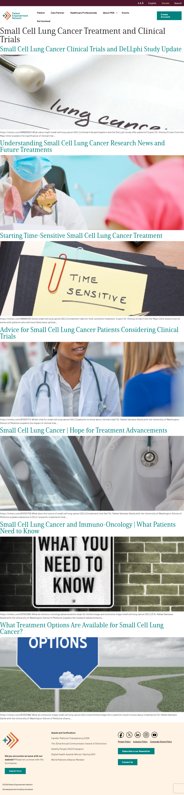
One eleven (29, 789)
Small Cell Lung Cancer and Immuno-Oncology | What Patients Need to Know (88, 527)
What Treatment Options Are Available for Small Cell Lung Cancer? (81, 628)
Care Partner (57, 12)
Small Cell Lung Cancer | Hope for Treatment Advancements (83, 430)
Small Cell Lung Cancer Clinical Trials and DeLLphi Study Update (91, 49)
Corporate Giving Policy (161, 741)
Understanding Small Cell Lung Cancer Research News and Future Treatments (82, 146)
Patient (41, 12)
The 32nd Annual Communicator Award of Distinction (79, 743)
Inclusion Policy (140, 741)
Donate (165, 3)
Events (125, 12)
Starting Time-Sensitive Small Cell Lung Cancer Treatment (81, 235)
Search (178, 3)
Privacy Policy (124, 741)
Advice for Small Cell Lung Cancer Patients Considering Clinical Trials (89, 333)
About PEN (108, 12)
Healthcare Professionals (83, 12)
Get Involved (43, 21)
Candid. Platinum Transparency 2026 (70, 738)
